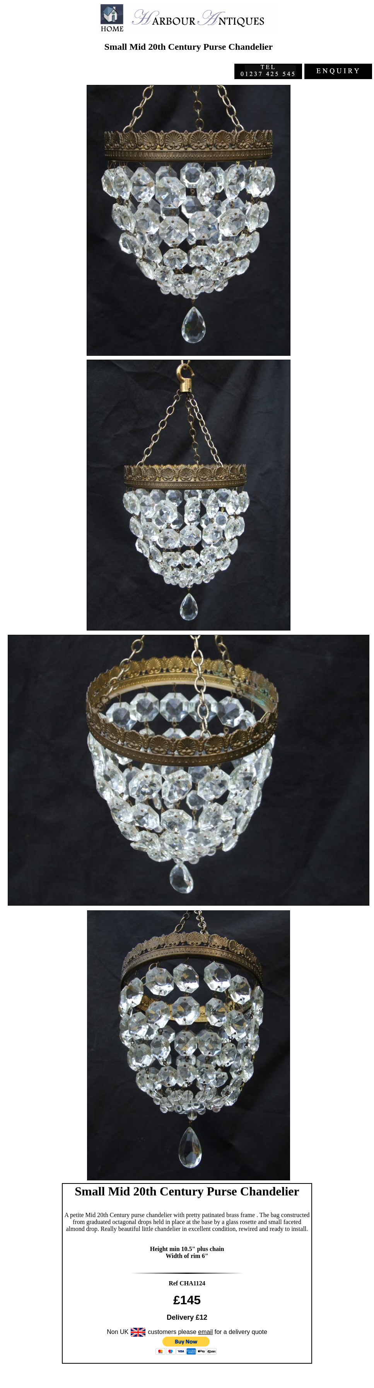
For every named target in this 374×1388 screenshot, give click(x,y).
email (205, 1332)
